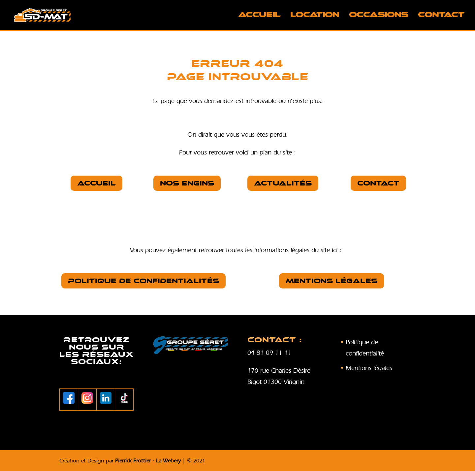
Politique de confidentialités (143, 281)
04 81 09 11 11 (269, 352)
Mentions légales (331, 281)
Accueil (259, 16)
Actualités (283, 183)
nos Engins (187, 183)
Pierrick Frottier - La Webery (148, 460)
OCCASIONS (378, 16)
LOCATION (314, 16)
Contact (441, 16)
